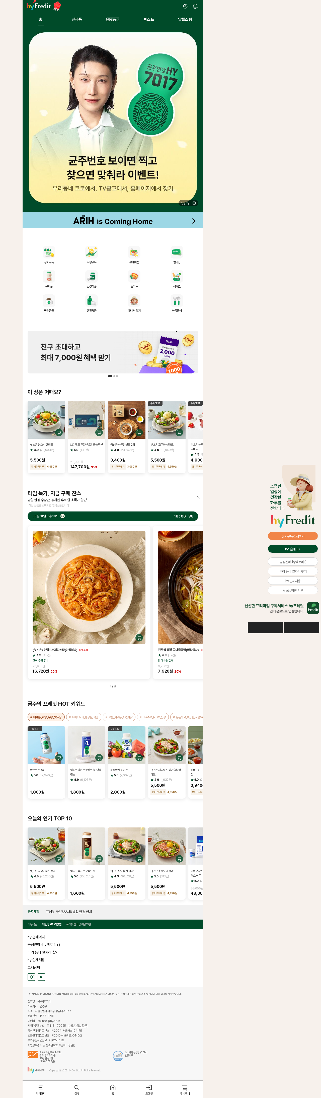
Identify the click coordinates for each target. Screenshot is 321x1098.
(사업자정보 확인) (78, 1025)
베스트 (149, 19)
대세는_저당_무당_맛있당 (47, 717)
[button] (188, 203)
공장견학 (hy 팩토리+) (44, 944)
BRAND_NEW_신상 (154, 717)
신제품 (77, 19)
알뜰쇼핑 (185, 19)
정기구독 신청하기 (293, 536)
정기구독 (112, 19)
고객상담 (34, 967)
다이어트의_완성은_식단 (85, 717)
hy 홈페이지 (36, 936)
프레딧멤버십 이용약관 (78, 924)
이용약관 (32, 924)
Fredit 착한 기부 (293, 590)
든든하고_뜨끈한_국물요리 (190, 717)
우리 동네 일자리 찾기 (43, 952)
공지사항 (33, 911)
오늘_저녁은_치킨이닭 (120, 717)
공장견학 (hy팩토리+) (293, 561)
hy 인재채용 (36, 959)
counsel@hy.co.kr (48, 1021)
